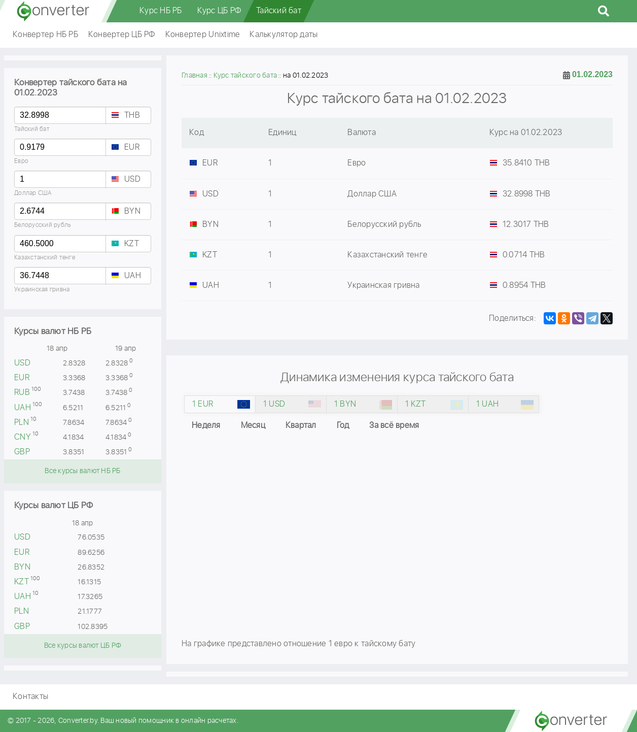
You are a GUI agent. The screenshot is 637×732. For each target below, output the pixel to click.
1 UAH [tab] (487, 404)
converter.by (53, 11)
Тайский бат (278, 11)
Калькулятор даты (283, 35)
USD (132, 179)
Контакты (30, 697)
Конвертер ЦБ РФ (121, 35)
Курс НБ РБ (160, 11)
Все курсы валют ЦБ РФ (82, 646)
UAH (132, 276)
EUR (131, 147)
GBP (22, 452)
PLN (21, 422)
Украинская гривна (41, 289)
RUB (22, 392)
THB (132, 115)
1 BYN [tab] (345, 404)
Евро (21, 161)
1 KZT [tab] (415, 404)
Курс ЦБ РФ (219, 11)
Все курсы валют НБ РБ (82, 471)
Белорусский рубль (42, 225)
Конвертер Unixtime (202, 35)
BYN (132, 211)
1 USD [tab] (274, 404)
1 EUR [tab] (202, 404)
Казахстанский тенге (44, 257)
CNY (22, 437)
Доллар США (33, 193)
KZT (131, 244)
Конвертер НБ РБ (45, 35)
